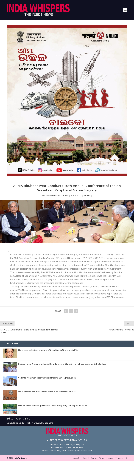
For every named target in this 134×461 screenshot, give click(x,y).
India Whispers (20, 458)
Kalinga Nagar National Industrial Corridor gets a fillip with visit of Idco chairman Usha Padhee (62, 364)
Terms (94, 458)
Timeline (119, 458)
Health (87, 195)
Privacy (102, 458)
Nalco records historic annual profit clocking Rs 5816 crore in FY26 (48, 350)
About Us (76, 458)
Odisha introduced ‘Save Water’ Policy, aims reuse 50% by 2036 (47, 391)
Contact (85, 458)
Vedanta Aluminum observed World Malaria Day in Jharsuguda (47, 378)
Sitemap (110, 458)
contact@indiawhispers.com (80, 450)
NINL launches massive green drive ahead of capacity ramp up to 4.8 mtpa (52, 405)
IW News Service (60, 195)
